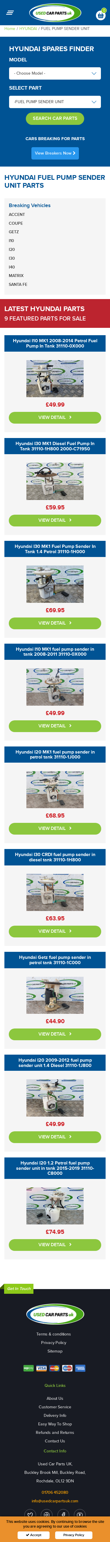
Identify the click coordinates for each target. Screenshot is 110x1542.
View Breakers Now (55, 153)
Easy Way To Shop (55, 1424)
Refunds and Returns (55, 1432)
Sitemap (55, 1351)
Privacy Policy (53, 1342)
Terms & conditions (53, 1334)
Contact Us (55, 1441)
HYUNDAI (28, 28)
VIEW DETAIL (55, 417)
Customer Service (55, 1407)
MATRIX (16, 275)
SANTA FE (18, 284)
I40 (12, 267)
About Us (55, 1398)
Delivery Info (55, 1415)
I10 (11, 240)
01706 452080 (55, 1492)
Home (9, 28)
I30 (12, 258)
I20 (12, 249)
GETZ (14, 231)
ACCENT (17, 214)
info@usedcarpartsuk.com (55, 1501)
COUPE (16, 223)
